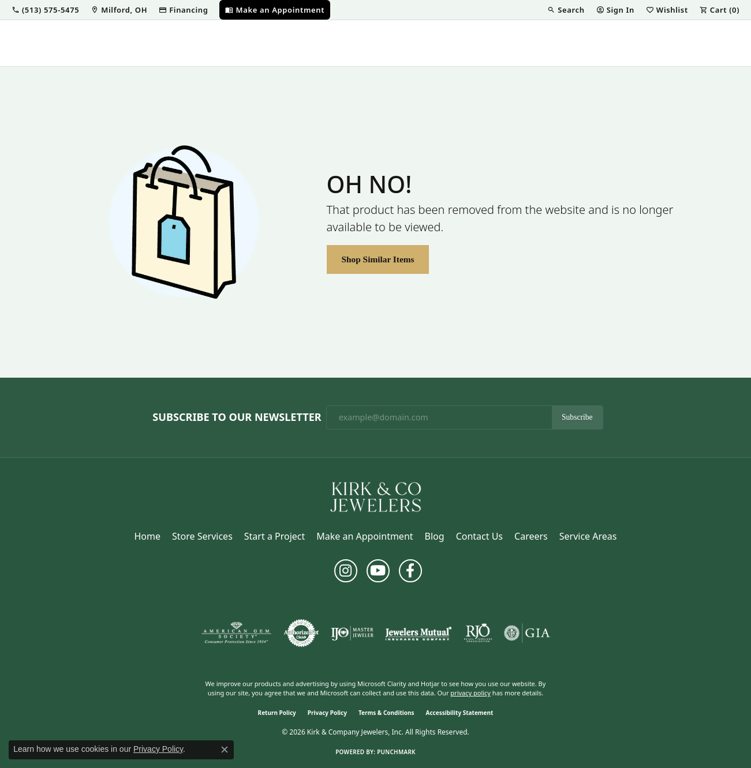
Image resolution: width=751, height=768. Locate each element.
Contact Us (479, 536)
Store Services (202, 536)
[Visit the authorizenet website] (301, 633)
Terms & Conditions (386, 713)
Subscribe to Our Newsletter (236, 417)
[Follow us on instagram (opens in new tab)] (345, 570)
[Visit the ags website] (236, 633)
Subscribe (577, 417)
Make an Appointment (364, 536)
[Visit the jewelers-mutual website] (418, 633)
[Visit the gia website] (527, 633)
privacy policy (470, 692)
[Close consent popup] (224, 749)
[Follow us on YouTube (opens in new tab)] (378, 570)
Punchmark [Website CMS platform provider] (396, 752)
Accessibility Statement (460, 713)
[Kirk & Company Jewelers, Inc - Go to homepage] (376, 496)
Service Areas (588, 536)
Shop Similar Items (377, 259)
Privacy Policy (327, 713)
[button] (45, 10)
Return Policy (277, 713)
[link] (119, 10)
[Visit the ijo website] (352, 633)
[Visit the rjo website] (478, 633)
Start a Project (274, 536)
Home (147, 536)
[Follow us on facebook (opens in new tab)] (410, 570)
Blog (434, 536)
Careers (531, 536)
